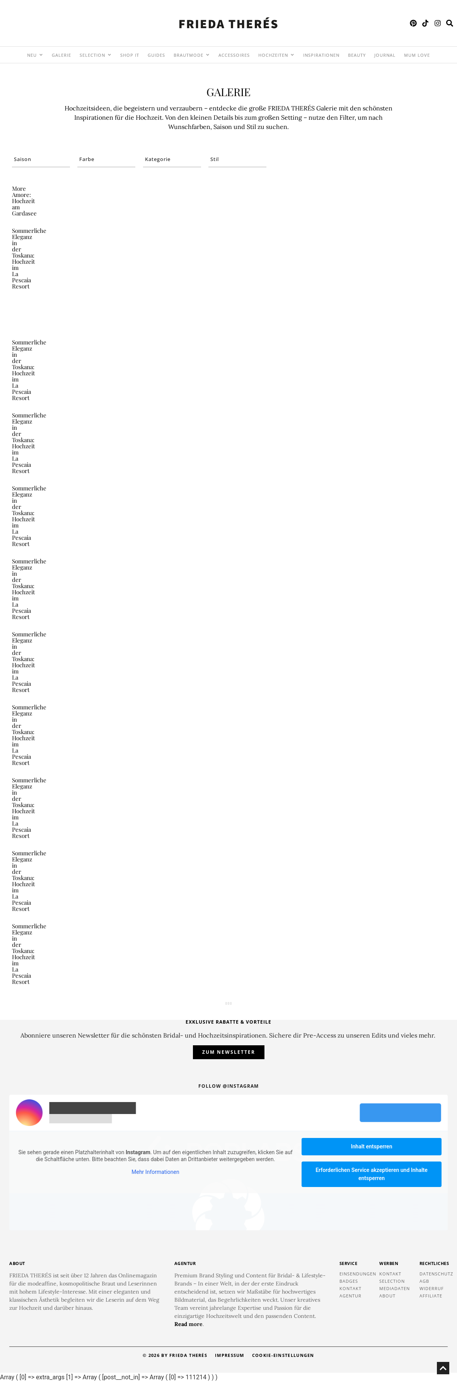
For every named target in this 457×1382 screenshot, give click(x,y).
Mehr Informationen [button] (155, 1172)
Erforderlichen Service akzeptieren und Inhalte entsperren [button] (371, 1174)
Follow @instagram (228, 1086)
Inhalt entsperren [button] (371, 1146)
